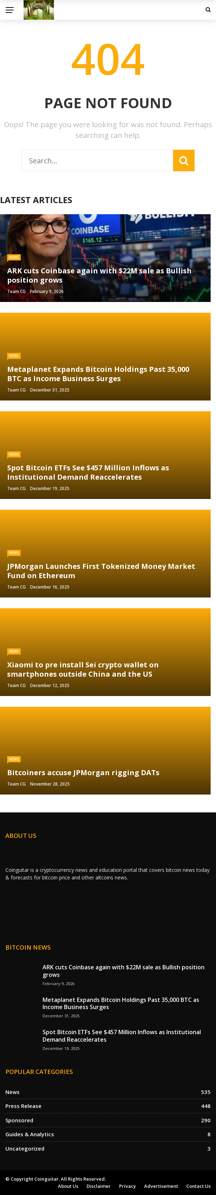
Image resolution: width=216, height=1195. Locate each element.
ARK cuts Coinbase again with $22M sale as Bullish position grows (124, 971)
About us (68, 1186)
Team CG (16, 291)
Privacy (127, 1186)
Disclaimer (99, 1186)
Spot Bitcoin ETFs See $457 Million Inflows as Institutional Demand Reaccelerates (122, 1035)
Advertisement (161, 1186)
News (14, 257)
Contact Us (198, 1186)
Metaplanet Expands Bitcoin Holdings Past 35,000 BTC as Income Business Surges (121, 1003)
